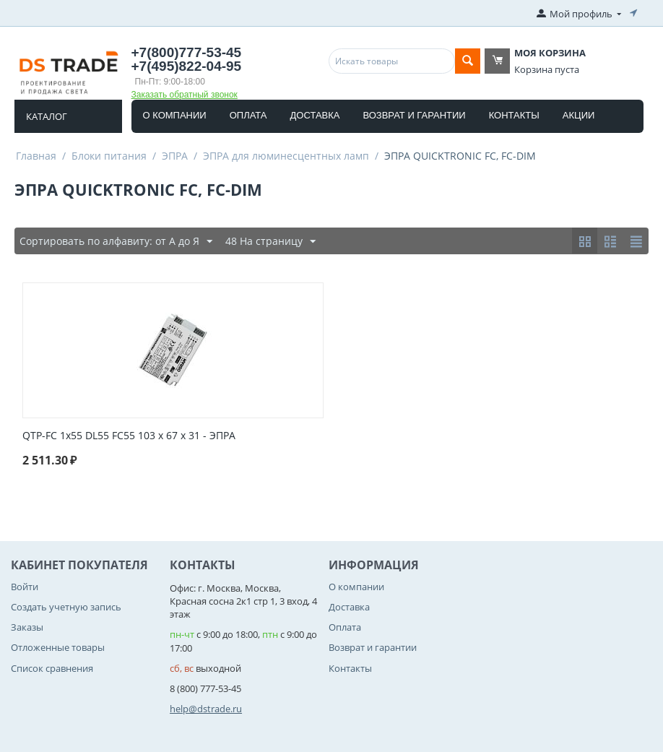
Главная (36, 156)
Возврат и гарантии (414, 115)
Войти (24, 586)
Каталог (46, 116)
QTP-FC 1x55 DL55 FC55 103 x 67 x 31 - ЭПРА (128, 436)
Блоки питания (109, 156)
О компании (175, 115)
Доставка (315, 115)
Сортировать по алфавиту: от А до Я (116, 241)
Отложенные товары (58, 647)
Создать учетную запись (66, 606)
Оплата (248, 115)
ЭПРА (175, 156)
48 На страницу (270, 241)
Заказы (27, 627)
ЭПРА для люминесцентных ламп (286, 156)
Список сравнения (52, 668)
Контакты (514, 115)
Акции (579, 115)
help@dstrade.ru (206, 708)
